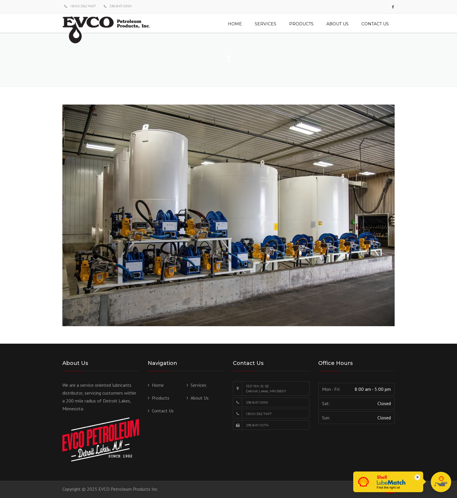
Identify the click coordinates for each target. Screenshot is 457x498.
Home (235, 24)
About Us (337, 24)
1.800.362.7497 (83, 6)
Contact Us (375, 24)
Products (301, 24)
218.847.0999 (121, 6)
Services (265, 24)
